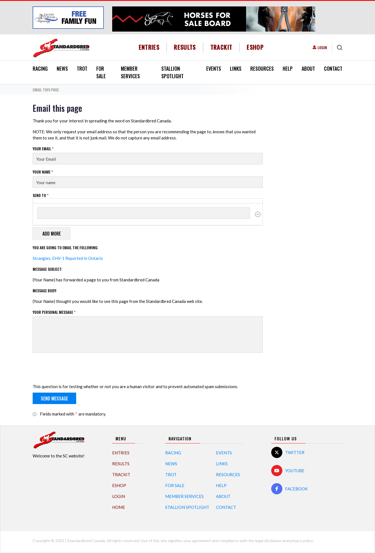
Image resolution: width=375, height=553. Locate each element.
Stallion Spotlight (172, 72)
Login (322, 47)
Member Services (130, 72)
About (308, 68)
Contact (333, 68)
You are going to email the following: (65, 247)
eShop (255, 47)
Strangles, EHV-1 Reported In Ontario (68, 258)
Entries (149, 47)
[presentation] (75, 368)
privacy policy (301, 540)
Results (185, 47)
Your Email (43, 148)
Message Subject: (47, 269)
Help (288, 68)
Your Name (43, 172)
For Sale (101, 72)
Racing (40, 68)
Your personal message (54, 312)
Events (213, 68)
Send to (41, 195)
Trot (82, 68)
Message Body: (45, 290)
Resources (262, 68)
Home (118, 507)
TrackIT (221, 47)
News (62, 68)
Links (235, 68)
